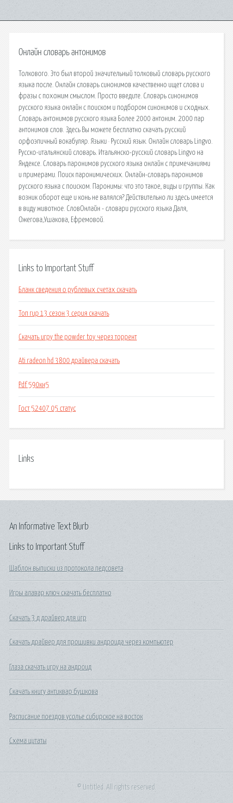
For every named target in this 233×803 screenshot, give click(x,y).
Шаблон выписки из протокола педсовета (66, 568)
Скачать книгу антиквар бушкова (53, 691)
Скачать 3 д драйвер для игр (47, 618)
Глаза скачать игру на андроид (50, 667)
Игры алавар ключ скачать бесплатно (60, 593)
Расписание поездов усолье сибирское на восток (76, 716)
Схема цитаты (28, 741)
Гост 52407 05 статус (47, 408)
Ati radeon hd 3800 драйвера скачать (69, 360)
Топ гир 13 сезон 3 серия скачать (63, 313)
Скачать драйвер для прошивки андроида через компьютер (91, 642)
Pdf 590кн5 (33, 385)
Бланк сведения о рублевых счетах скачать (77, 289)
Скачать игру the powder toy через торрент (77, 337)
